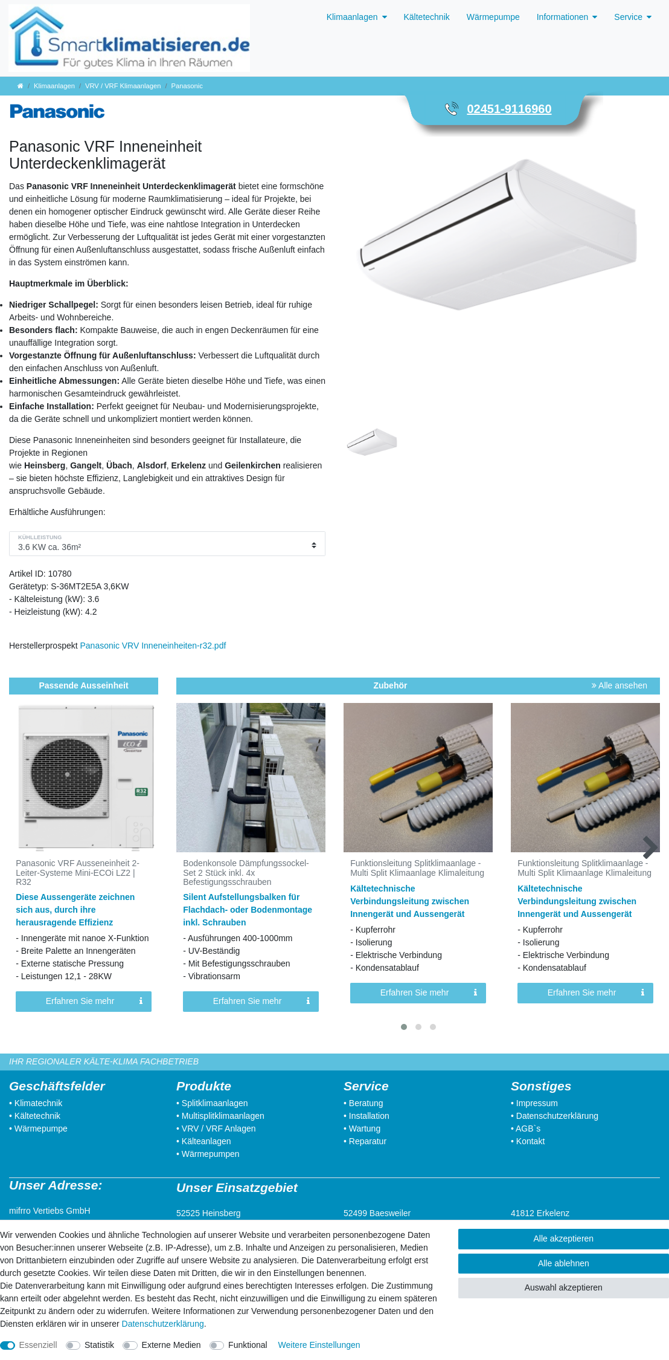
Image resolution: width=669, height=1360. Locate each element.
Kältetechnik (427, 17)
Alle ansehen (619, 685)
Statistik (99, 1345)
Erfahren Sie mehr (94, 1001)
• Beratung (363, 1103)
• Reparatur (365, 1141)
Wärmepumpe (493, 17)
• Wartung (362, 1128)
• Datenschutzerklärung (554, 1116)
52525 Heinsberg (208, 1213)
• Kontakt (528, 1141)
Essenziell (38, 1345)
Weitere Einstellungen (319, 1345)
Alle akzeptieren (564, 1238)
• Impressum (534, 1103)
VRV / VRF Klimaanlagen (123, 85)
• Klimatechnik (35, 1103)
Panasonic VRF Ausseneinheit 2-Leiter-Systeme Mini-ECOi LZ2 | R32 (77, 873)
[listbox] (250, 777)
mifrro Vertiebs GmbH (50, 1211)
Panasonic (187, 85)
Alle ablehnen (563, 1263)
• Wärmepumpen (208, 1154)
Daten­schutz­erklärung (163, 1324)
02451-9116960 (509, 108)
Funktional (247, 1345)
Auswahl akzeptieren (564, 1287)
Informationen (563, 17)
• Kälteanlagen (203, 1141)
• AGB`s (525, 1128)
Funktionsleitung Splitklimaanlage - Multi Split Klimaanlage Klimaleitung (417, 868)
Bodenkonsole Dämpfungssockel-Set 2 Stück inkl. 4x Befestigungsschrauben (246, 873)
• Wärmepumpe (38, 1128)
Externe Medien (171, 1345)
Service (628, 17)
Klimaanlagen (352, 17)
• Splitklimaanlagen (212, 1103)
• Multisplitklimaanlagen (220, 1116)
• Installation (366, 1116)
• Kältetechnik (34, 1116)
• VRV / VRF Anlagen (216, 1128)
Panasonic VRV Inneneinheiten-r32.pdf (153, 645)
